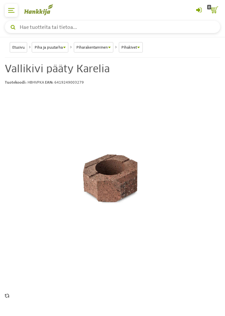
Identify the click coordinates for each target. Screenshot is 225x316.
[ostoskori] (213, 10)
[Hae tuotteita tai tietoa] (112, 27)
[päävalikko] (11, 10)
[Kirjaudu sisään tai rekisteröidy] (198, 10)
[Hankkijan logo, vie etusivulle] (42, 9)
